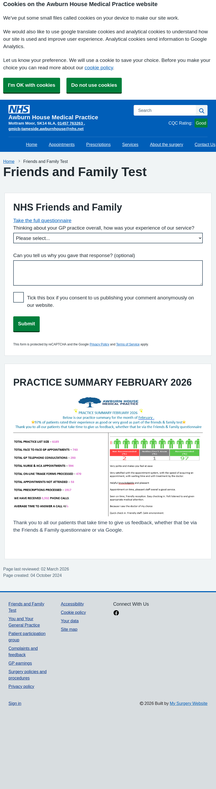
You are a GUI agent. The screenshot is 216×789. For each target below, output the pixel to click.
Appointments (62, 144)
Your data (70, 621)
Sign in (14, 703)
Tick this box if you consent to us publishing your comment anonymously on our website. (110, 301)
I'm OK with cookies (31, 85)
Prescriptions (98, 144)
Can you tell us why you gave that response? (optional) (74, 255)
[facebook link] (116, 613)
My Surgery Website (189, 703)
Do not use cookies (94, 85)
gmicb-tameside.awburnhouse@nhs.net (46, 129)
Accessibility (72, 604)
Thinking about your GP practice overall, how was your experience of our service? (103, 227)
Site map (69, 629)
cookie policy (99, 67)
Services (130, 144)
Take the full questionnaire (42, 220)
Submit (26, 323)
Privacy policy (21, 686)
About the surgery (166, 144)
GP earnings (20, 663)
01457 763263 (70, 123)
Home (31, 144)
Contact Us (205, 144)
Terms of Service (128, 344)
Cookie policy (73, 612)
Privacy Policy (99, 344)
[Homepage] (67, 112)
